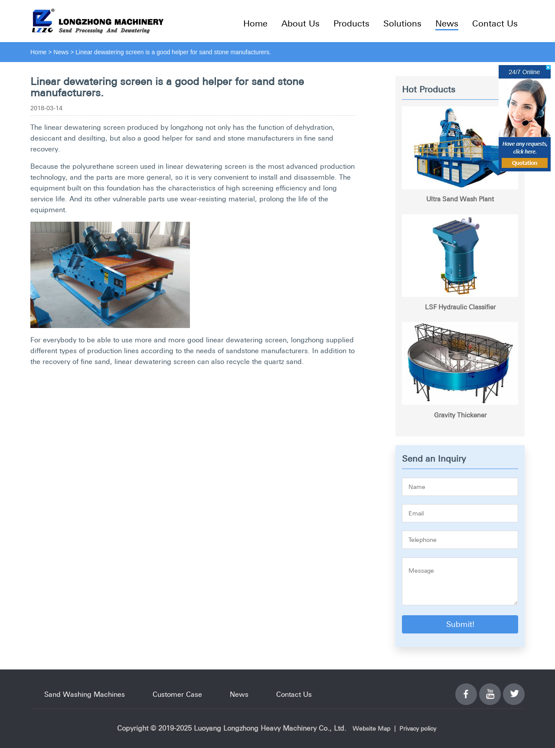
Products (351, 23)
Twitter (514, 689)
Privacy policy (417, 728)
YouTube (490, 689)
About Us (300, 23)
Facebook (466, 689)
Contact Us (495, 23)
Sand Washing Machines (84, 694)
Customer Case (177, 694)
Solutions (402, 23)
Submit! (460, 624)
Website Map (371, 728)
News (446, 23)
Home (255, 23)
